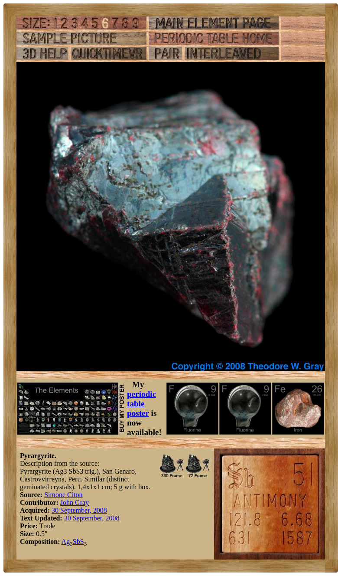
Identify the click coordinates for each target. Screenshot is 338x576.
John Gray (74, 502)
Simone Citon (63, 494)
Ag (66, 541)
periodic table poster (141, 403)
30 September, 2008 (79, 510)
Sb (76, 541)
